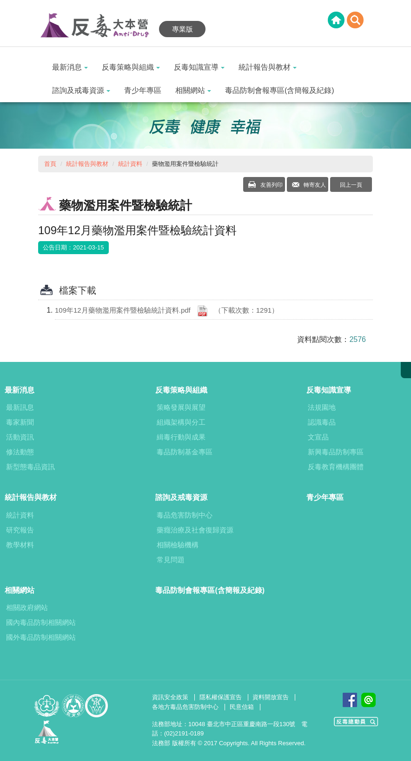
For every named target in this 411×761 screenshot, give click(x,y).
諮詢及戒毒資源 (81, 90)
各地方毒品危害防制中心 (185, 706)
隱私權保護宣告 (220, 697)
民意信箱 (242, 706)
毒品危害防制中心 (184, 515)
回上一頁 (351, 185)
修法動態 (20, 452)
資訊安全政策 (170, 697)
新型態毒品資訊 (30, 467)
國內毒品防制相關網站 (41, 622)
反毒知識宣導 (199, 67)
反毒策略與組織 (131, 67)
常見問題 (171, 560)
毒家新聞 (20, 422)
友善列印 (270, 185)
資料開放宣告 (270, 697)
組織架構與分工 (181, 422)
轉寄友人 (314, 185)
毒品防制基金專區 (184, 452)
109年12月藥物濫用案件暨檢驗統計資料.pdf (166, 310)
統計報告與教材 (268, 67)
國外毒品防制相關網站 (41, 637)
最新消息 (70, 67)
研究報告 (20, 530)
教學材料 (20, 545)
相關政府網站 (27, 607)
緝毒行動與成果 (181, 437)
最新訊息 (20, 407)
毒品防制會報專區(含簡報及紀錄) (279, 90)
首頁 (50, 163)
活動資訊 (20, 437)
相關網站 (193, 90)
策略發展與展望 (181, 407)
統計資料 (130, 163)
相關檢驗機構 (178, 545)
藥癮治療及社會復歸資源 (195, 530)
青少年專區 (142, 90)
